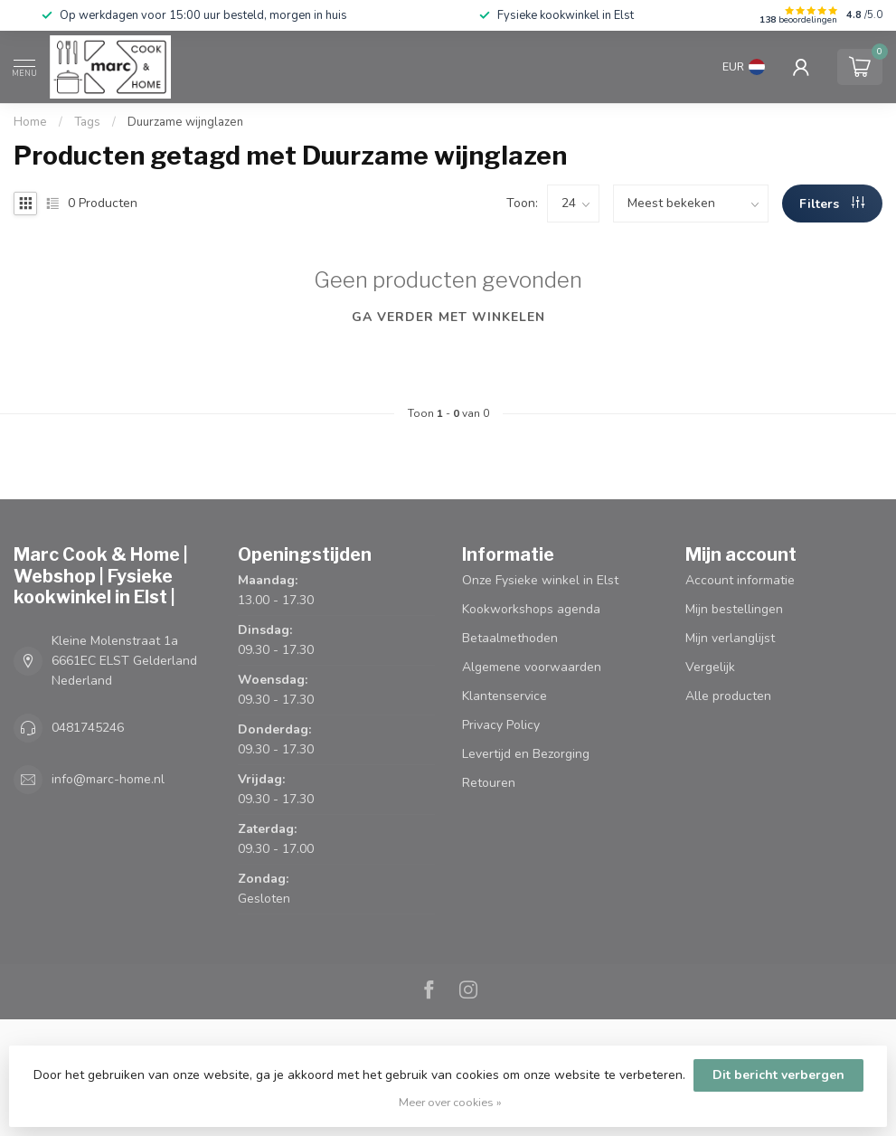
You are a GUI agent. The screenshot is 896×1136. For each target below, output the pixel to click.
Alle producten (728, 696)
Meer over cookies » (450, 1102)
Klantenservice (504, 696)
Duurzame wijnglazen (185, 122)
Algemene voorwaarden (531, 667)
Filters (831, 204)
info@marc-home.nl (108, 779)
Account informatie (740, 580)
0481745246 (88, 727)
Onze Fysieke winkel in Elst (540, 580)
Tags (87, 122)
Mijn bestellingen (734, 609)
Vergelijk (710, 667)
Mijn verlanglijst (730, 638)
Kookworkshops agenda (531, 609)
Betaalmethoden (510, 638)
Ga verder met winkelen (448, 317)
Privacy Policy (501, 725)
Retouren (488, 782)
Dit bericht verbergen (778, 1075)
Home (30, 122)
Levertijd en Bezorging (525, 753)
